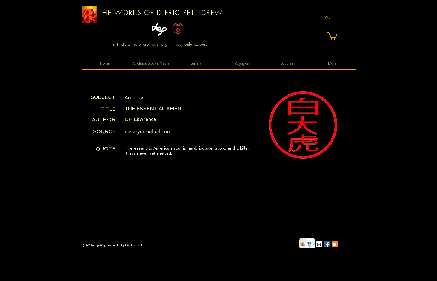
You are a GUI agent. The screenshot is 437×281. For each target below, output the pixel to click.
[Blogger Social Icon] (335, 244)
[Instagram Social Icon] (319, 244)
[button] (332, 35)
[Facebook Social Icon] (327, 244)
